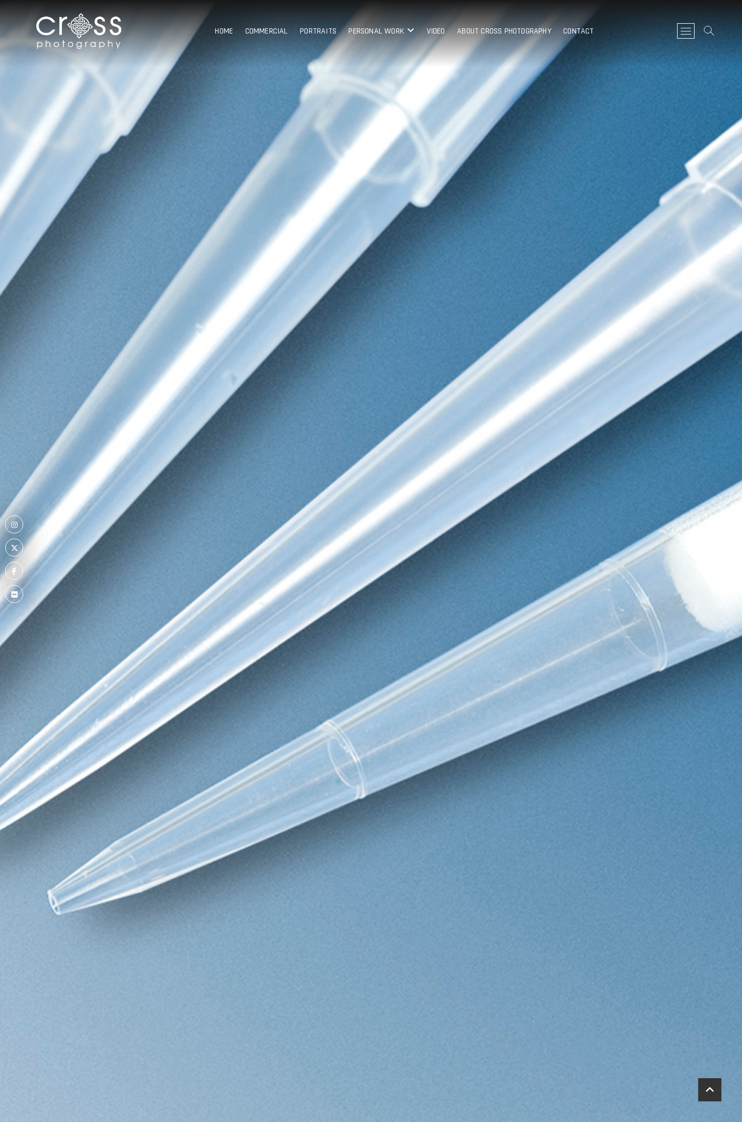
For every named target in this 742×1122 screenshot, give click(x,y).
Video (436, 31)
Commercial (266, 31)
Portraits (318, 31)
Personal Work (376, 31)
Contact (578, 31)
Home (224, 31)
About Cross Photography (504, 31)
